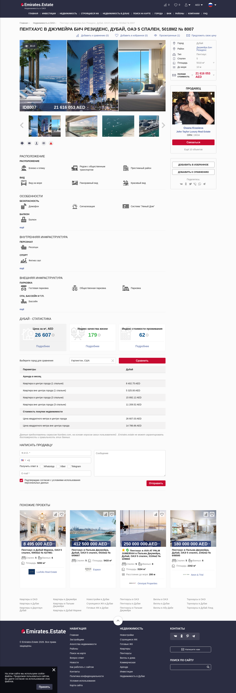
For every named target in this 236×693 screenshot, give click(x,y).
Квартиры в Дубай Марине (67, 608)
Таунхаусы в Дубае (197, 601)
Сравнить (142, 358)
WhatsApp (49, 464)
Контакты (75, 669)
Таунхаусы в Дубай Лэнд (200, 605)
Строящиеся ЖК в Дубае (100, 601)
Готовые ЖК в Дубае (97, 605)
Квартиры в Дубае (29, 601)
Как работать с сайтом (82, 664)
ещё (22, 225)
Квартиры (125, 646)
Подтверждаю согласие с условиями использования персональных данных (52, 479)
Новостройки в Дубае (98, 597)
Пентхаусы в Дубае (130, 601)
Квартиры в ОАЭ (28, 597)
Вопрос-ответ (77, 655)
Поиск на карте (78, 651)
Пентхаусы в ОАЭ (129, 597)
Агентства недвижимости (83, 641)
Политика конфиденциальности (87, 673)
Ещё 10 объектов (193, 149)
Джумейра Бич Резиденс (204, 48)
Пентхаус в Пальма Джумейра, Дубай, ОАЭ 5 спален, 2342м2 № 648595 (191, 550)
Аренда (124, 664)
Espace (97, 567)
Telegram (76, 464)
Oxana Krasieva (193, 128)
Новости (74, 660)
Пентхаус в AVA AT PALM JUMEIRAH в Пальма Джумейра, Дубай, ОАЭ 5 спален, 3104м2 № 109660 (141, 552)
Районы (74, 646)
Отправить (156, 480)
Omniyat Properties (147, 581)
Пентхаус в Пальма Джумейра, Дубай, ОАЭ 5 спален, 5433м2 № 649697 (91, 550)
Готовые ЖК (126, 641)
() (95, 35)
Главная (74, 632)
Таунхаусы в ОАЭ (196, 597)
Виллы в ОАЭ (160, 597)
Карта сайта (76, 683)
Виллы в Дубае (161, 601)
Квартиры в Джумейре (65, 597)
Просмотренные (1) (169, 35)
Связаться (193, 142)
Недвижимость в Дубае (132, 673)
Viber (63, 464)
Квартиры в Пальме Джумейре (63, 602)
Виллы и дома (127, 655)
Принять (44, 686)
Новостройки (127, 632)
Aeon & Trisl (197, 572)
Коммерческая (127, 660)
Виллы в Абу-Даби (163, 605)
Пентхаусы (125, 651)
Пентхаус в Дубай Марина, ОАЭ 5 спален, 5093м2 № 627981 (41, 549)
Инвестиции (126, 669)
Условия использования (82, 678)
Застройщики (77, 637)
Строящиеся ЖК (128, 637)
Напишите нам (192, 647)
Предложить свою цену (204, 35)
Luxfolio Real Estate (47, 569)
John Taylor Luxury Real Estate (193, 131)
